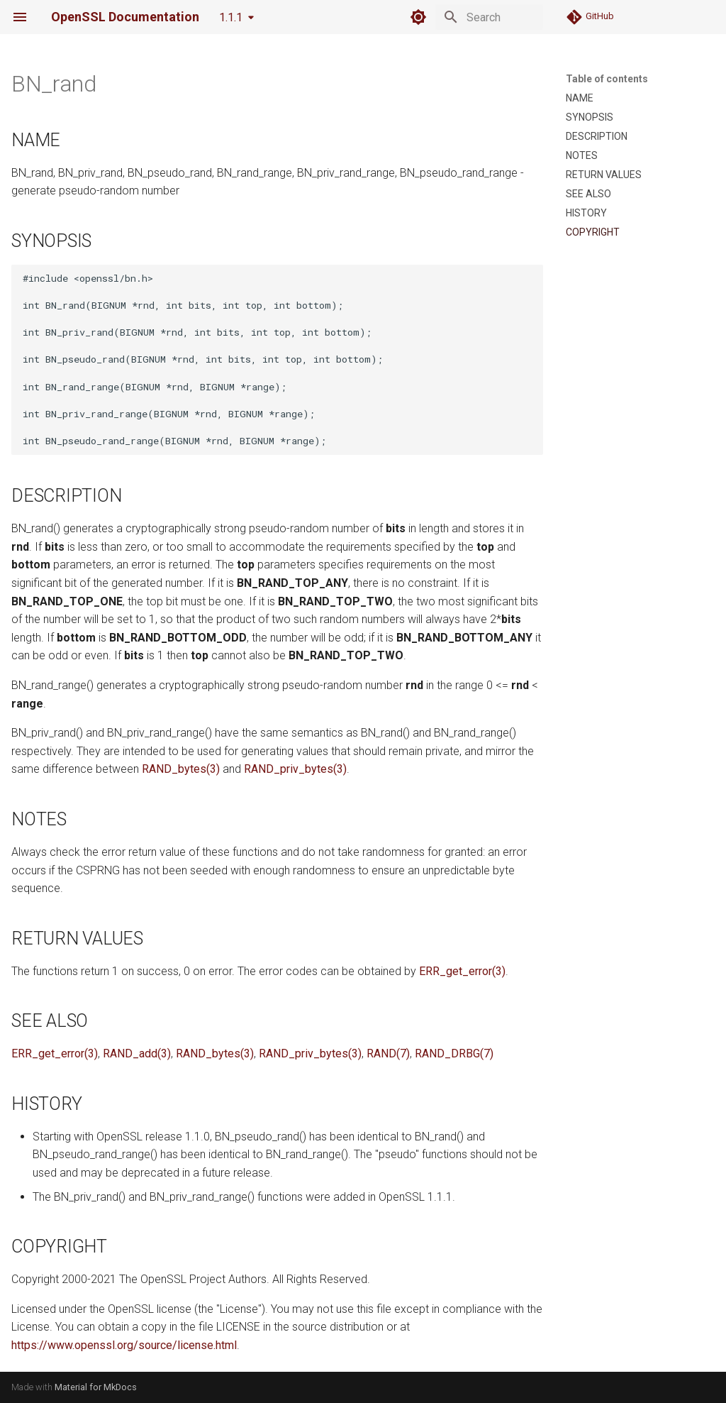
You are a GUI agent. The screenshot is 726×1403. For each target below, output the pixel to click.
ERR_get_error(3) (462, 971)
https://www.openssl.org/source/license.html (124, 1345)
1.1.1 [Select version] (230, 17)
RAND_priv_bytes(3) (295, 769)
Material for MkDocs (96, 1387)
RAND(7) (388, 1053)
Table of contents (607, 78)
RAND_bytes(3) (181, 769)
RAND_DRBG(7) (454, 1053)
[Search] (460, 17)
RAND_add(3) (137, 1053)
